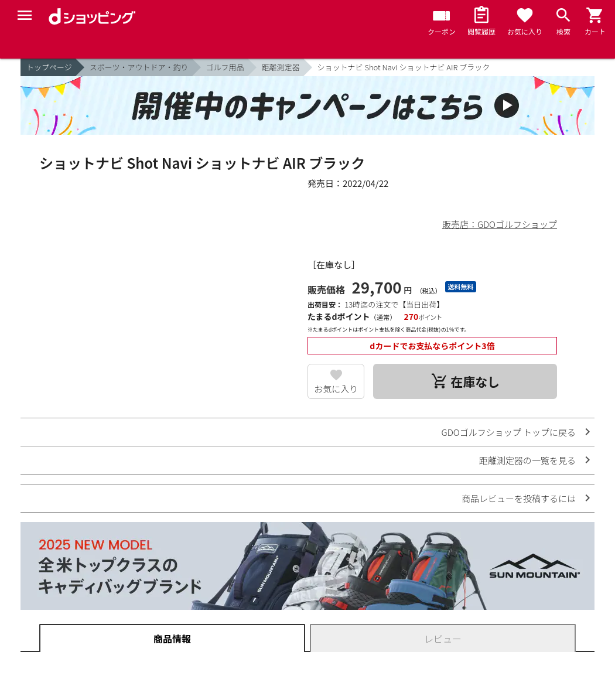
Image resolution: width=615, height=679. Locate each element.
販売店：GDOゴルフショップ (499, 224)
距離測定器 (281, 67)
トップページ (49, 67)
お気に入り (336, 389)
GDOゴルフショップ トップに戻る (509, 432)
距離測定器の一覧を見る (527, 460)
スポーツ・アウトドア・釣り (139, 67)
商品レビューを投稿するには (519, 498)
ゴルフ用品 (225, 67)
